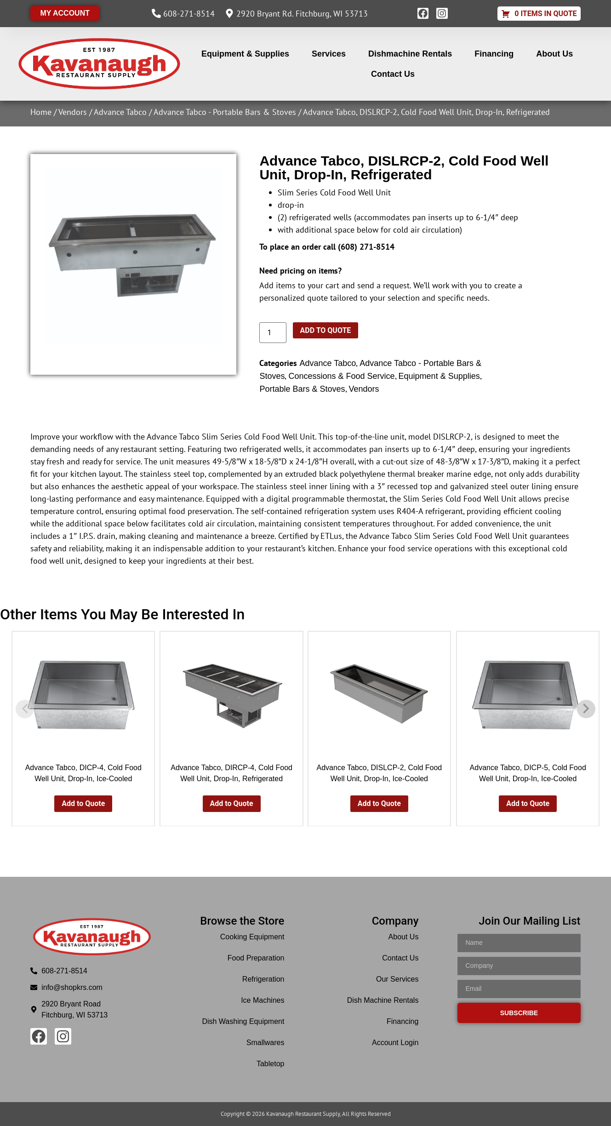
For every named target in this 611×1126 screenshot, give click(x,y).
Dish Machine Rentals (383, 1000)
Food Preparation (256, 958)
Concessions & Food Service (341, 376)
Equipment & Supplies (245, 53)
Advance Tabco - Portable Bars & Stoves (225, 112)
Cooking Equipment (252, 937)
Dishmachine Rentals (410, 53)
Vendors (72, 112)
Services (329, 53)
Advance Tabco (120, 112)
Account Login (395, 1042)
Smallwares (265, 1042)
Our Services (397, 979)
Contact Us (393, 74)
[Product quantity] (272, 332)
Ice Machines (262, 1000)
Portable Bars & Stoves (302, 389)
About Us (554, 53)
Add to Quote (325, 330)
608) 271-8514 (367, 246)
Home (40, 112)
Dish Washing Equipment (243, 1021)
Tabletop (271, 1064)
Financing (494, 53)
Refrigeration (263, 979)
